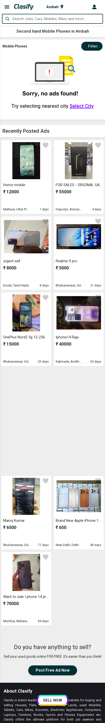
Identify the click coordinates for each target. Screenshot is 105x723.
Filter (92, 46)
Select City (82, 106)
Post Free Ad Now (53, 565)
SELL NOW (52, 700)
